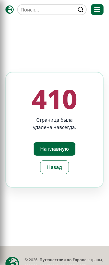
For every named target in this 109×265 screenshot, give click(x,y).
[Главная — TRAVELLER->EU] (9, 9)
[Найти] (80, 9)
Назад (54, 167)
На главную (54, 148)
